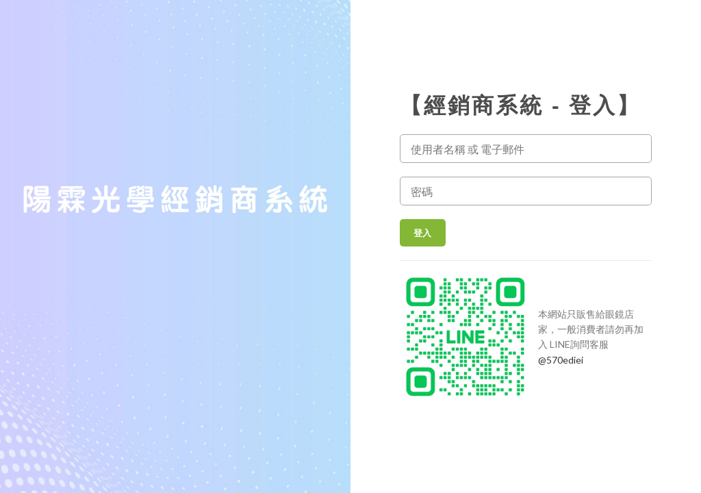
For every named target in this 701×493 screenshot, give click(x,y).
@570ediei (560, 360)
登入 (422, 232)
